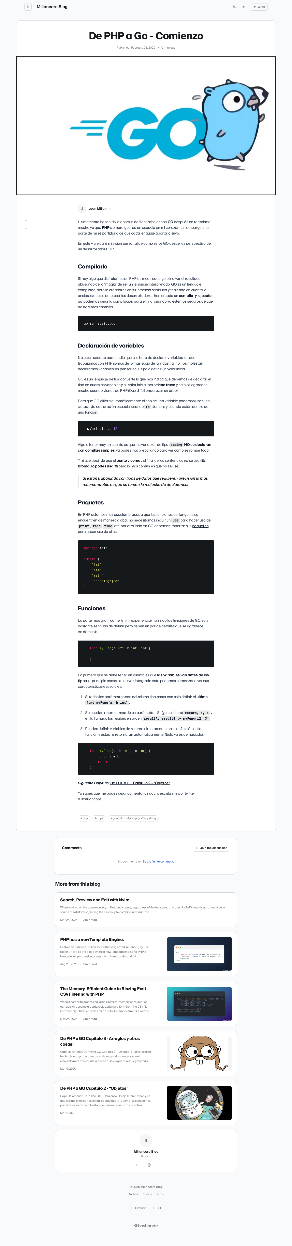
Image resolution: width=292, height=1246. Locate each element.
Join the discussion (211, 848)
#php (84, 818)
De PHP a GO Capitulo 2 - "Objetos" (140, 783)
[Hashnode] (156, 1165)
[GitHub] (143, 1165)
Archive (133, 1194)
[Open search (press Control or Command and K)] (234, 7)
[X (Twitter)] (110, 209)
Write (259, 6)
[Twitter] (136, 1165)
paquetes (200, 526)
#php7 (99, 818)
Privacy (147, 1194)
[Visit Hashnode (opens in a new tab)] (146, 1226)
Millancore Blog (52, 6)
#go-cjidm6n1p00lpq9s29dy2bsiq (133, 818)
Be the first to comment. (158, 861)
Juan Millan (97, 208)
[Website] (149, 1165)
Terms (159, 1194)
